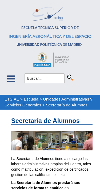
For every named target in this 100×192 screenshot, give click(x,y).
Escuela (31, 99)
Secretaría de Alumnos (66, 105)
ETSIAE (12, 99)
